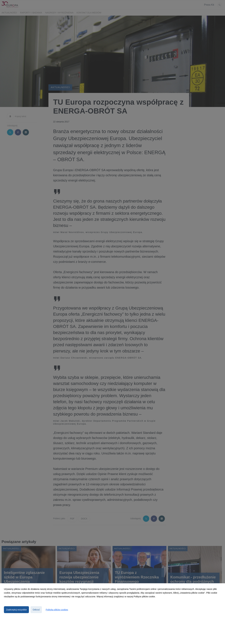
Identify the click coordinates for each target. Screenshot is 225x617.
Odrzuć (36, 609)
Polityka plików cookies (57, 609)
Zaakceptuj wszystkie (16, 609)
